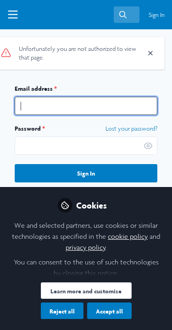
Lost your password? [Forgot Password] (131, 129)
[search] (126, 14)
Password (30, 128)
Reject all (62, 311)
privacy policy (85, 247)
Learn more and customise (86, 291)
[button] (148, 145)
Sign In (86, 173)
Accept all (109, 311)
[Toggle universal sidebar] (13, 15)
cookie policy (128, 236)
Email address (36, 88)
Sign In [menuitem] (157, 15)
